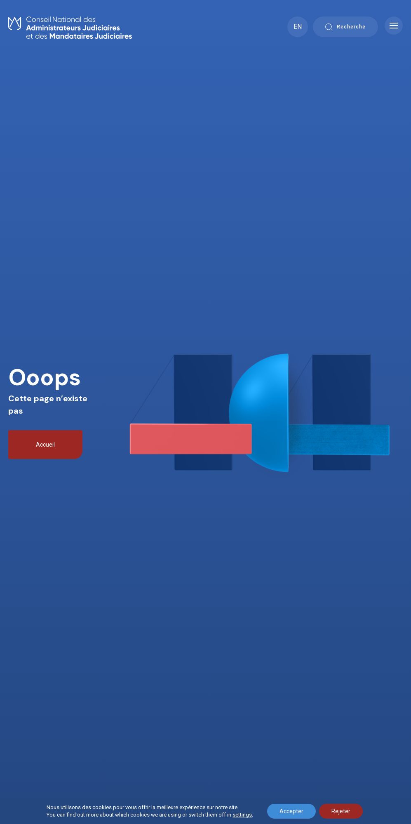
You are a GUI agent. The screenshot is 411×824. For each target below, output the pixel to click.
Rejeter (340, 811)
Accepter (291, 811)
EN (298, 27)
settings (242, 815)
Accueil (45, 444)
